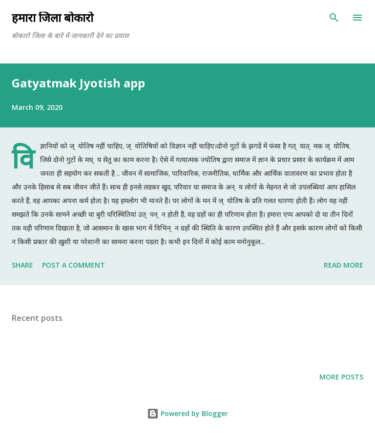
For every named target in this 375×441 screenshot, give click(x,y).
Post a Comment (73, 265)
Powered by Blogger (187, 413)
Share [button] (22, 265)
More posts (341, 376)
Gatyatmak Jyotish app (78, 83)
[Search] (334, 17)
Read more (343, 265)
